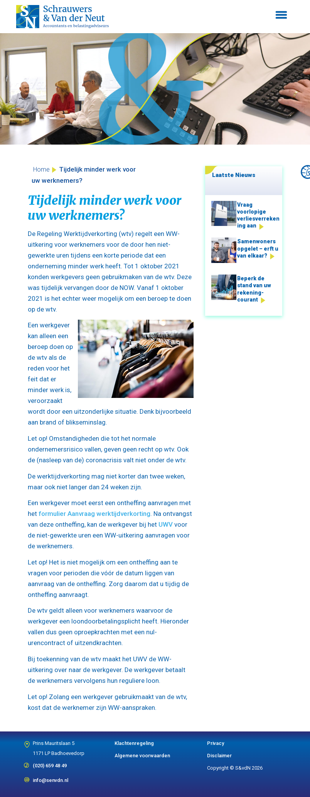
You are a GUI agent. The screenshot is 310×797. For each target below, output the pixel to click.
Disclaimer (219, 755)
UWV (165, 524)
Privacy (215, 743)
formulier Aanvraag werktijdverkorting (94, 513)
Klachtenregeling (134, 743)
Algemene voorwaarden (142, 755)
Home (41, 169)
